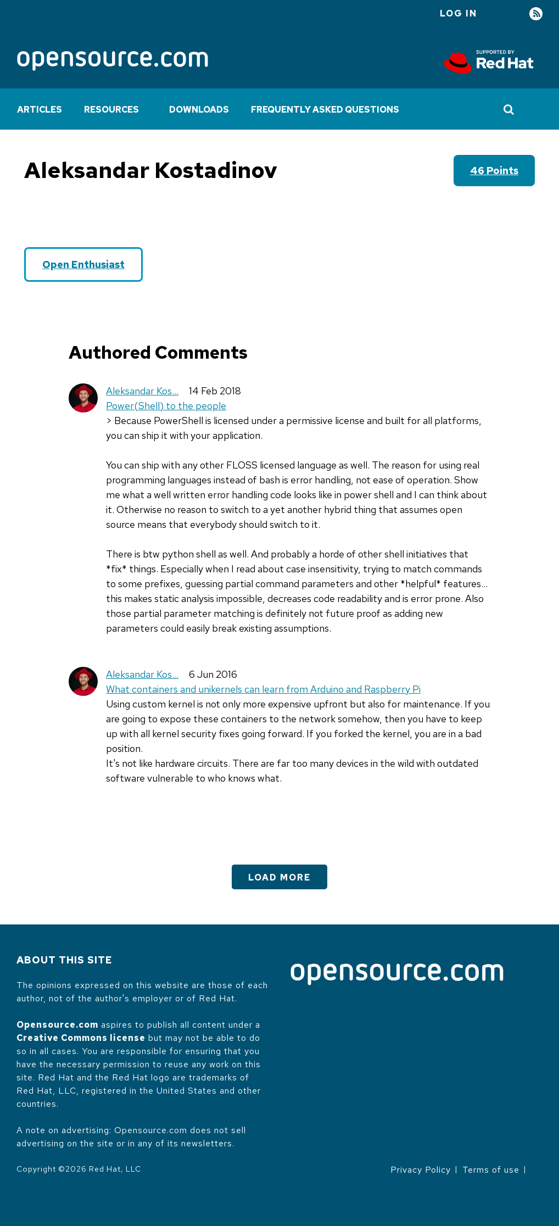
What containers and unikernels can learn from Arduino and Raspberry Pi (263, 689)
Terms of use (490, 1169)
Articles (39, 109)
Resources (111, 109)
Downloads (199, 109)
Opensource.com (57, 1024)
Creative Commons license (81, 1038)
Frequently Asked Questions (325, 109)
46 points (494, 170)
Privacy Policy (420, 1169)
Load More (279, 877)
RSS (536, 14)
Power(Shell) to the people (166, 405)
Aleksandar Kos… (142, 390)
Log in (458, 13)
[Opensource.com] (112, 62)
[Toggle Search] (509, 109)
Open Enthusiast (83, 264)
